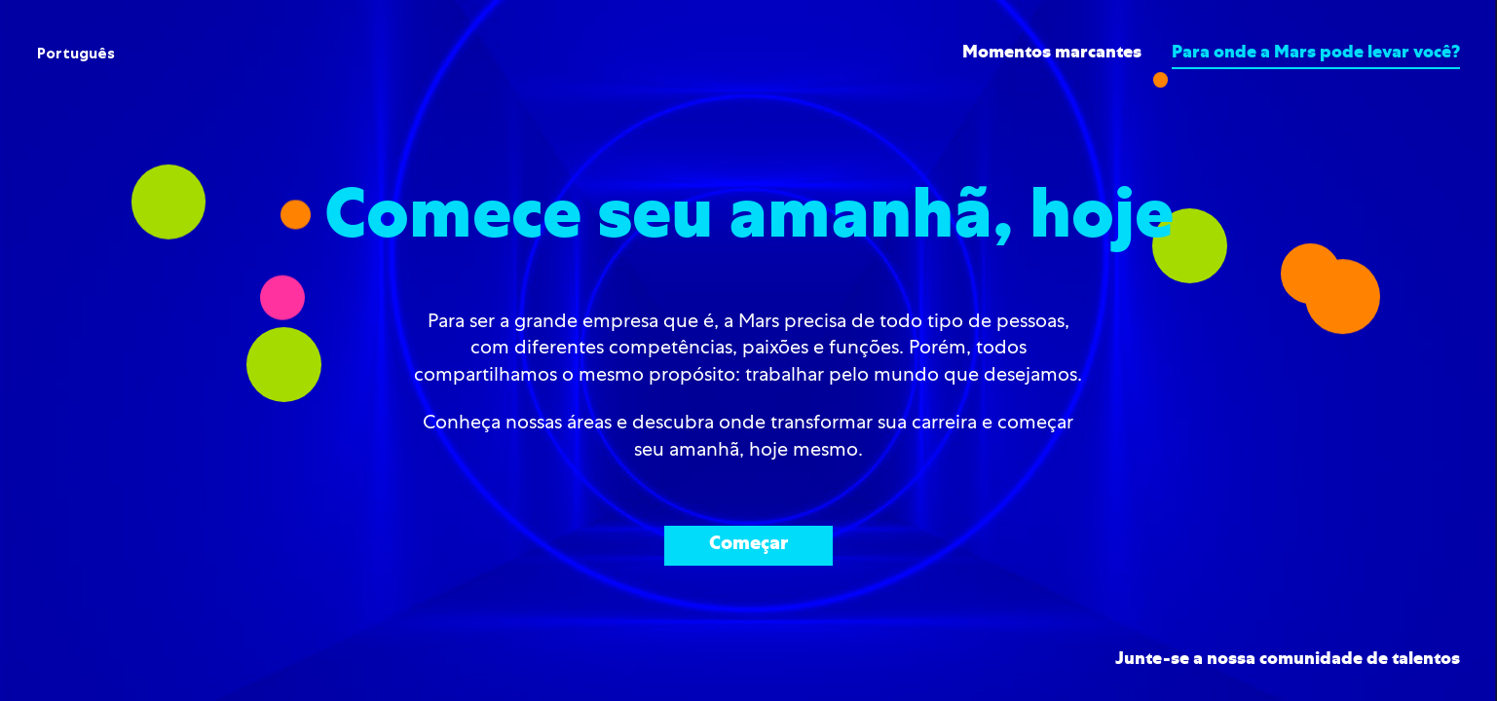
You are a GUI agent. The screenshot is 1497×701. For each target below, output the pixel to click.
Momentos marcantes (1051, 54)
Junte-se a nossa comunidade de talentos (1287, 660)
